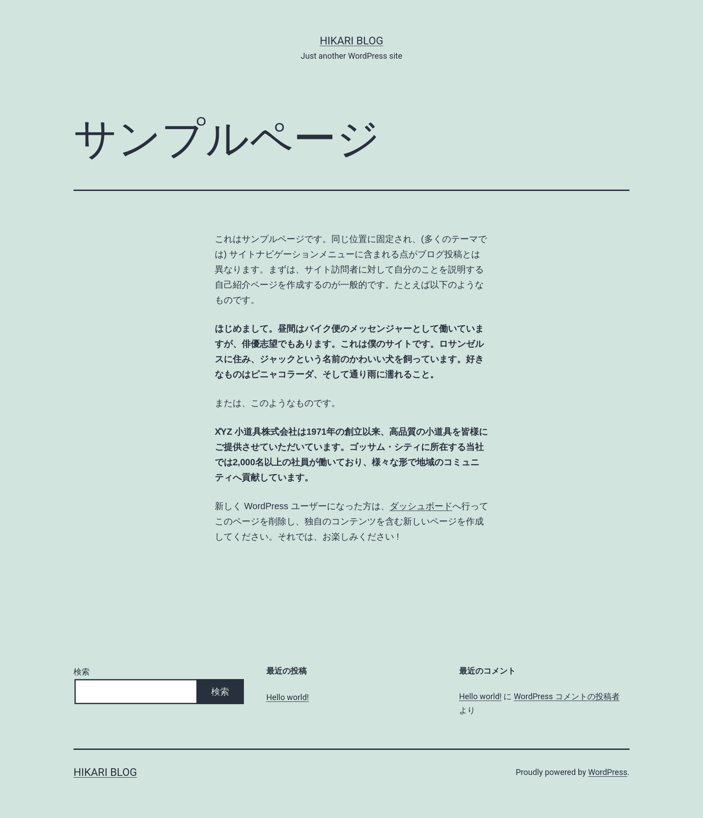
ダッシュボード (421, 506)
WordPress (607, 772)
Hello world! (287, 697)
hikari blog (351, 41)
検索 (82, 671)
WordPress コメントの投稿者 (567, 696)
